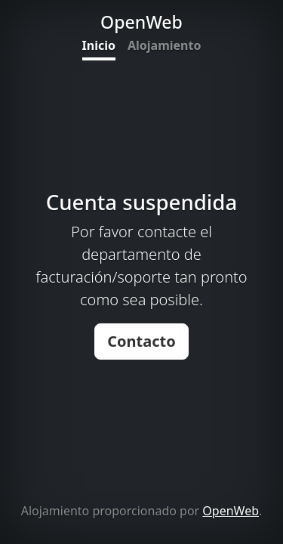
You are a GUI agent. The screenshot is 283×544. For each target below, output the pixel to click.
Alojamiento (164, 45)
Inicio (98, 45)
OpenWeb (230, 510)
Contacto (141, 341)
